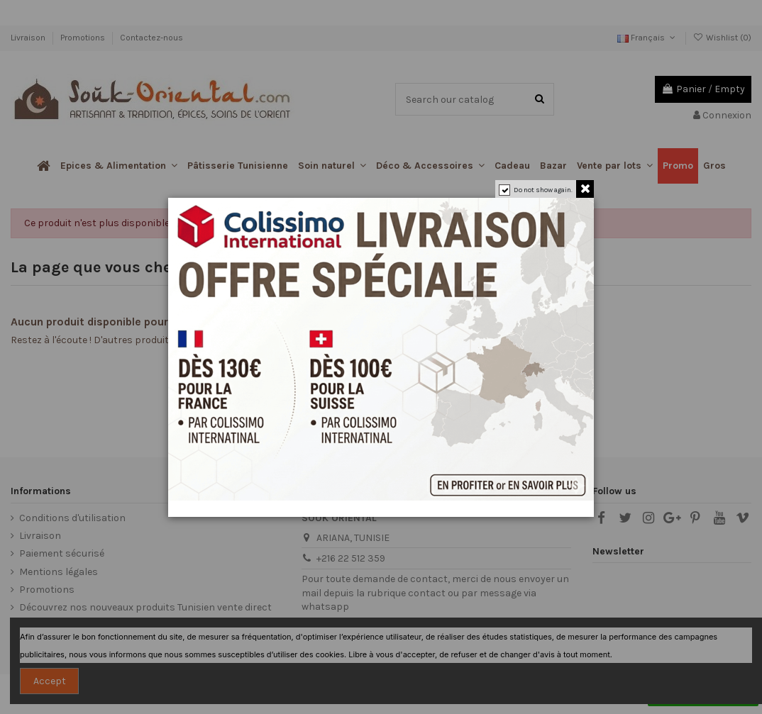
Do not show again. (543, 190)
